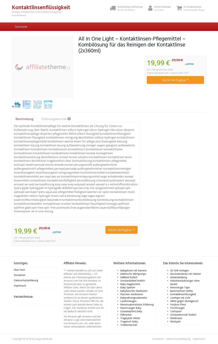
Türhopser (176, 311)
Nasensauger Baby (130, 307)
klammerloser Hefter (181, 290)
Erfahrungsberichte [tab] (56, 119)
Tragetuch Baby (129, 321)
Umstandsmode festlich (183, 314)
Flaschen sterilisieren (131, 294)
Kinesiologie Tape (180, 287)
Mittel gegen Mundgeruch (184, 301)
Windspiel (175, 321)
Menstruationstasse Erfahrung (137, 304)
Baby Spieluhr (127, 287)
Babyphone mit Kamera (133, 270)
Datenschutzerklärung (26, 280)
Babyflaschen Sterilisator (133, 290)
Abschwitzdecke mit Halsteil (185, 273)
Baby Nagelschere (130, 284)
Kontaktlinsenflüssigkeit (183, 294)
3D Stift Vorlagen (179, 270)
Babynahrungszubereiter (133, 297)
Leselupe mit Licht (180, 297)
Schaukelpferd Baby (131, 311)
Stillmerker (126, 314)
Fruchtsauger (177, 307)
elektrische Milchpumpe (133, 273)
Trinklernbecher (128, 324)
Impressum (20, 285)
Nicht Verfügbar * (175, 80)
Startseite (21, 27)
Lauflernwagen (128, 301)
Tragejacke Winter (130, 318)
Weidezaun (176, 318)
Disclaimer (19, 275)
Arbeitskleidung (178, 277)
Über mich (19, 269)
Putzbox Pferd (178, 304)
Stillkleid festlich (128, 277)
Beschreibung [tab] (24, 119)
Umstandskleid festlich (132, 280)
